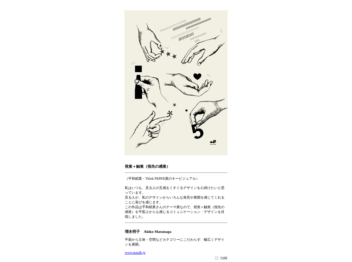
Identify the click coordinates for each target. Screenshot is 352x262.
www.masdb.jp (135, 252)
